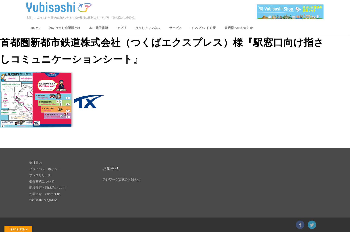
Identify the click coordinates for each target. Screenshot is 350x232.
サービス (175, 28)
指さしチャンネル (147, 28)
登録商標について (41, 181)
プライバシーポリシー (44, 169)
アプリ (121, 28)
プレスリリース (40, 175)
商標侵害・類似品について (48, 187)
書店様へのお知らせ (239, 28)
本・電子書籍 (98, 28)
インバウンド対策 (203, 28)
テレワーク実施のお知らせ (121, 179)
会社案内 (35, 162)
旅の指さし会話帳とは (64, 28)
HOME (35, 28)
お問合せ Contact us (44, 194)
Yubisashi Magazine (43, 200)
